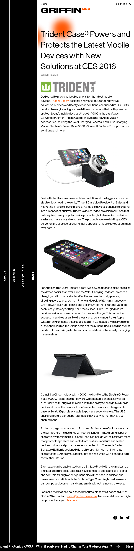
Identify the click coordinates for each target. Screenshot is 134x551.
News (44, 4)
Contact (121, 4)
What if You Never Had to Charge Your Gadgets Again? (76, 546)
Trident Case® (60, 100)
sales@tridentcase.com (82, 496)
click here (71, 500)
